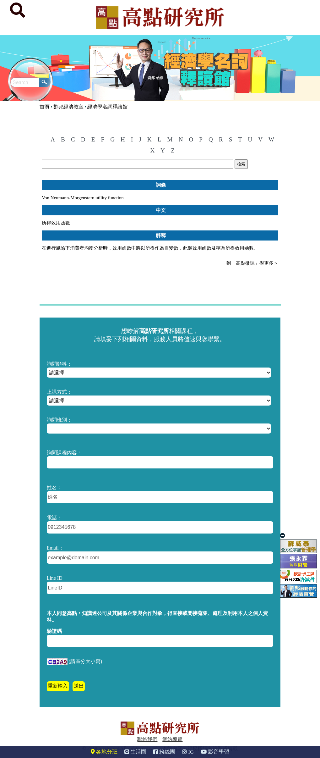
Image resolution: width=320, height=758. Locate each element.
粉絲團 (164, 752)
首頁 (45, 106)
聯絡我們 (147, 739)
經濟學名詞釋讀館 (107, 106)
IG (188, 752)
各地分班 (104, 752)
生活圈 (135, 752)
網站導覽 (172, 739)
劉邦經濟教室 (68, 106)
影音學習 (215, 752)
